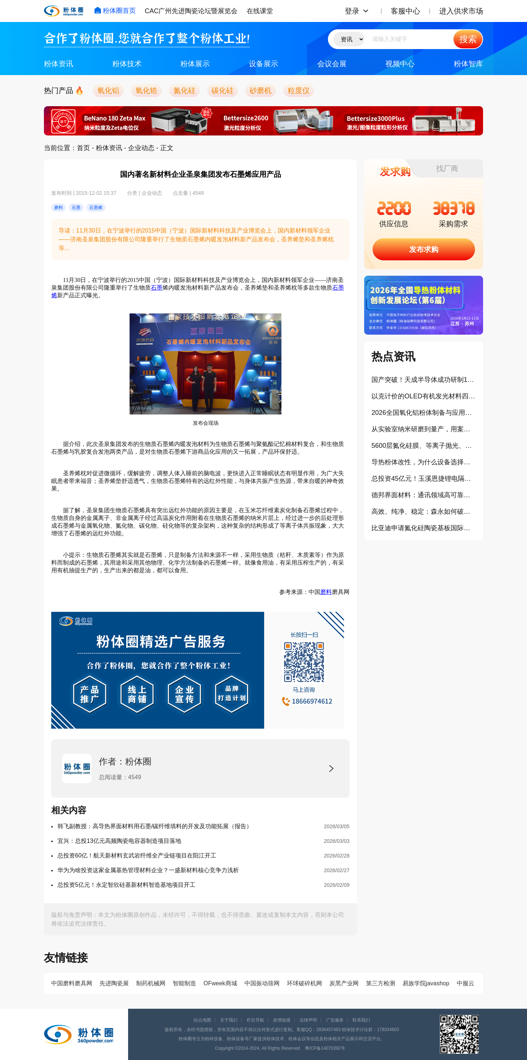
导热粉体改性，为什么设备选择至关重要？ (423, 462)
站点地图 (202, 1020)
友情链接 (282, 1020)
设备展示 (263, 64)
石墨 (156, 287)
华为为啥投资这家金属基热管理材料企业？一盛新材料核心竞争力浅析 (148, 870)
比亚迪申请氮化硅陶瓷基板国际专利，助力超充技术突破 (423, 528)
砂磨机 (261, 90)
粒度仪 (299, 90)
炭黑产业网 (344, 983)
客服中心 (405, 11)
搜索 (468, 39)
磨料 (326, 592)
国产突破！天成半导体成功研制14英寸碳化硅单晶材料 (423, 379)
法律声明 (308, 1020)
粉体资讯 (58, 64)
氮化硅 (184, 90)
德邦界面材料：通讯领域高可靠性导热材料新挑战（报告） (423, 495)
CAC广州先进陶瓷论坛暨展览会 (191, 11)
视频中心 (400, 64)
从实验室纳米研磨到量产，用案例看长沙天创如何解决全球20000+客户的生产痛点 (423, 429)
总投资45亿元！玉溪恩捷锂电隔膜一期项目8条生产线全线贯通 (423, 478)
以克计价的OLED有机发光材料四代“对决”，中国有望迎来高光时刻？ (423, 396)
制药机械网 (150, 983)
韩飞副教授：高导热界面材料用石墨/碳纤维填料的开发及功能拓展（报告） (154, 826)
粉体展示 (195, 64)
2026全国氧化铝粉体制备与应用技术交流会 (423, 412)
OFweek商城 (220, 983)
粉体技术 (127, 64)
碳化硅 (222, 90)
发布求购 (423, 249)
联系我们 (361, 1020)
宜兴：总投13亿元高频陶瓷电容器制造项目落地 (119, 841)
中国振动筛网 (262, 983)
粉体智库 (468, 64)
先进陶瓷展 (114, 983)
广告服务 (335, 1020)
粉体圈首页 (115, 10)
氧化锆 (146, 90)
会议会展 (332, 64)
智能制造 (184, 983)
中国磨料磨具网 (71, 983)
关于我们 (229, 1020)
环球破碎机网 (304, 983)
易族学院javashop (426, 983)
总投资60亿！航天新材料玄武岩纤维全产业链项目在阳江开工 (136, 855)
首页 (83, 148)
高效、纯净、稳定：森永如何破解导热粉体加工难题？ (423, 511)
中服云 (465, 983)
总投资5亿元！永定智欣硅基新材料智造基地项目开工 (126, 885)
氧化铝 (108, 90)
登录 (352, 11)
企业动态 (141, 148)
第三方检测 (380, 983)
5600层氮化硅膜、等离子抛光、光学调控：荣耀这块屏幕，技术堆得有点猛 (423, 445)
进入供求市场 (461, 11)
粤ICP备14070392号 (325, 1048)
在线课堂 (260, 11)
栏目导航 (255, 1020)
